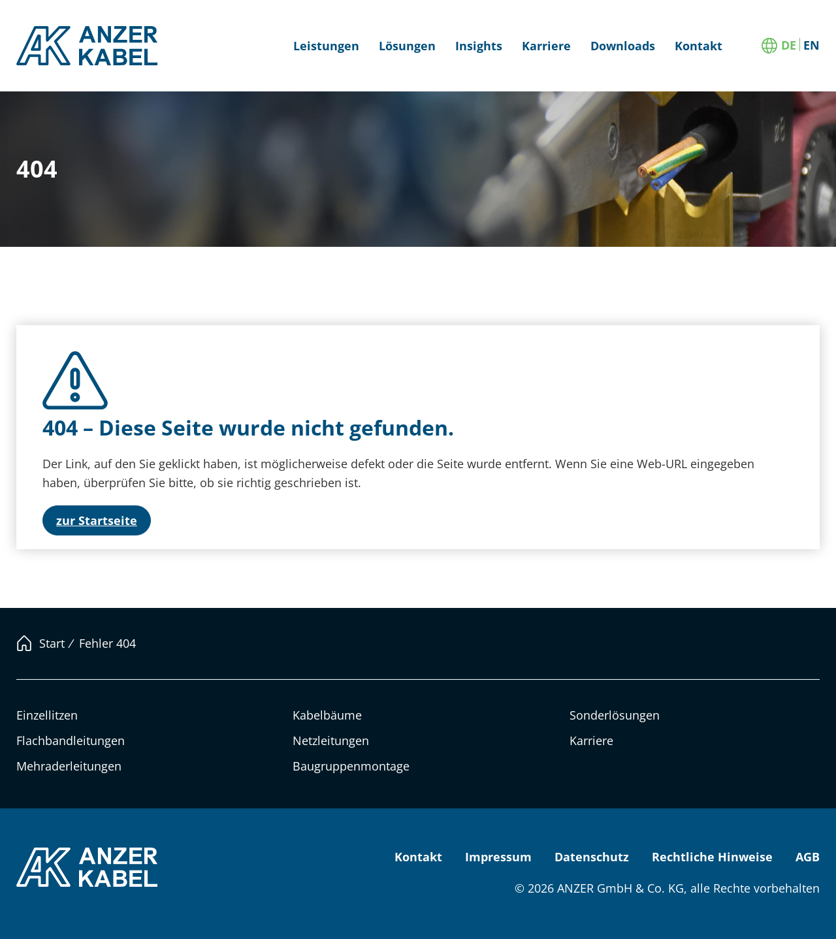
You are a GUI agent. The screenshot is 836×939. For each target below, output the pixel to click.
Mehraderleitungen (68, 766)
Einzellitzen (47, 715)
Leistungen (326, 46)
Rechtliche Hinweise (712, 857)
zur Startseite (96, 520)
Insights (478, 46)
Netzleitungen (331, 740)
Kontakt (698, 46)
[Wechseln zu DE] (788, 44)
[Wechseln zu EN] (811, 44)
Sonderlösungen (615, 715)
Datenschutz (592, 857)
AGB (808, 857)
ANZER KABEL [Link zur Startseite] (88, 45)
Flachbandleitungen (70, 740)
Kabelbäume (327, 715)
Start (52, 643)
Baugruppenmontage (351, 766)
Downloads (622, 46)
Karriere (546, 46)
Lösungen (407, 46)
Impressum (498, 857)
